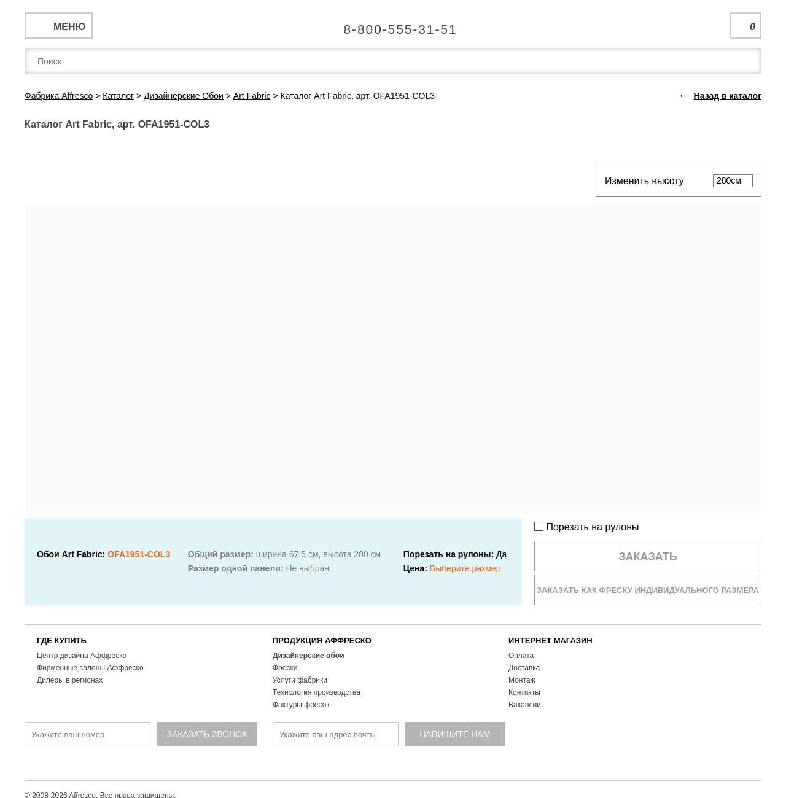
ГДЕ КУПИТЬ (62, 640)
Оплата (521, 655)
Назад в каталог (727, 96)
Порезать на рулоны (586, 527)
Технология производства (316, 692)
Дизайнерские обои (308, 655)
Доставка (524, 668)
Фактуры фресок (301, 704)
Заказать (647, 557)
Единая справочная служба (393, 24)
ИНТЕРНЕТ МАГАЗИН (550, 640)
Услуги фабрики (300, 680)
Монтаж (521, 680)
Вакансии (524, 704)
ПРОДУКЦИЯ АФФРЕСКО (322, 640)
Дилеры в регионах (70, 680)
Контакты (524, 692)
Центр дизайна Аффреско (81, 655)
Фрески (285, 668)
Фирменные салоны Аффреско (90, 668)
